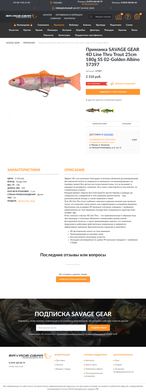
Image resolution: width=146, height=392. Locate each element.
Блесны (87, 25)
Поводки (108, 30)
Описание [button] (126, 124)
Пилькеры (52, 30)
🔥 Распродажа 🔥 (23, 25)
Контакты (69, 19)
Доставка (60, 360)
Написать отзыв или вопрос (73, 279)
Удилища (100, 25)
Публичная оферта (94, 369)
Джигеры (95, 30)
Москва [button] (108, 135)
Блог (117, 360)
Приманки (59, 25)
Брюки (39, 30)
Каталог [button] (47, 15)
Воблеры (73, 25)
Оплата (59, 365)
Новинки (55, 19)
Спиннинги (43, 25)
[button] (90, 4)
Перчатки (48, 35)
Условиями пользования (95, 334)
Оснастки (14, 30)
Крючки (122, 30)
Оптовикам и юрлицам (69, 15)
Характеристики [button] (99, 124)
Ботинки (66, 30)
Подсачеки (115, 25)
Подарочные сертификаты (88, 35)
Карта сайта (91, 365)
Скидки (118, 365)
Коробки (80, 30)
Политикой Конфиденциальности (70, 334)
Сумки (129, 25)
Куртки (27, 30)
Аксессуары (64, 35)
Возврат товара (63, 369)
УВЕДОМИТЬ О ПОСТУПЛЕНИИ (113, 92)
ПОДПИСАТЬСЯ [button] (99, 328)
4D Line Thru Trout (26, 201)
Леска (134, 30)
